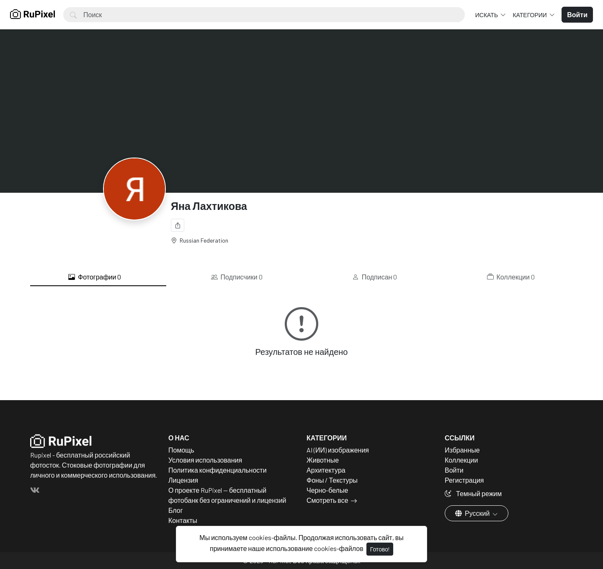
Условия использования (205, 460)
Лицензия (183, 480)
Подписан (374, 277)
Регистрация (464, 480)
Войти (454, 470)
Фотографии (94, 277)
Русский (473, 513)
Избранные (462, 450)
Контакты (182, 520)
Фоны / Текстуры (332, 480)
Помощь (181, 450)
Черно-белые (327, 490)
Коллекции (511, 277)
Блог (175, 510)
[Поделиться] (177, 225)
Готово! (379, 549)
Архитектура (326, 470)
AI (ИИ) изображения (338, 450)
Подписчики (237, 277)
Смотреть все (327, 500)
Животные (323, 460)
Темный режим (473, 493)
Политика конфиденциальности (217, 470)
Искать (487, 14)
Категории (530, 14)
